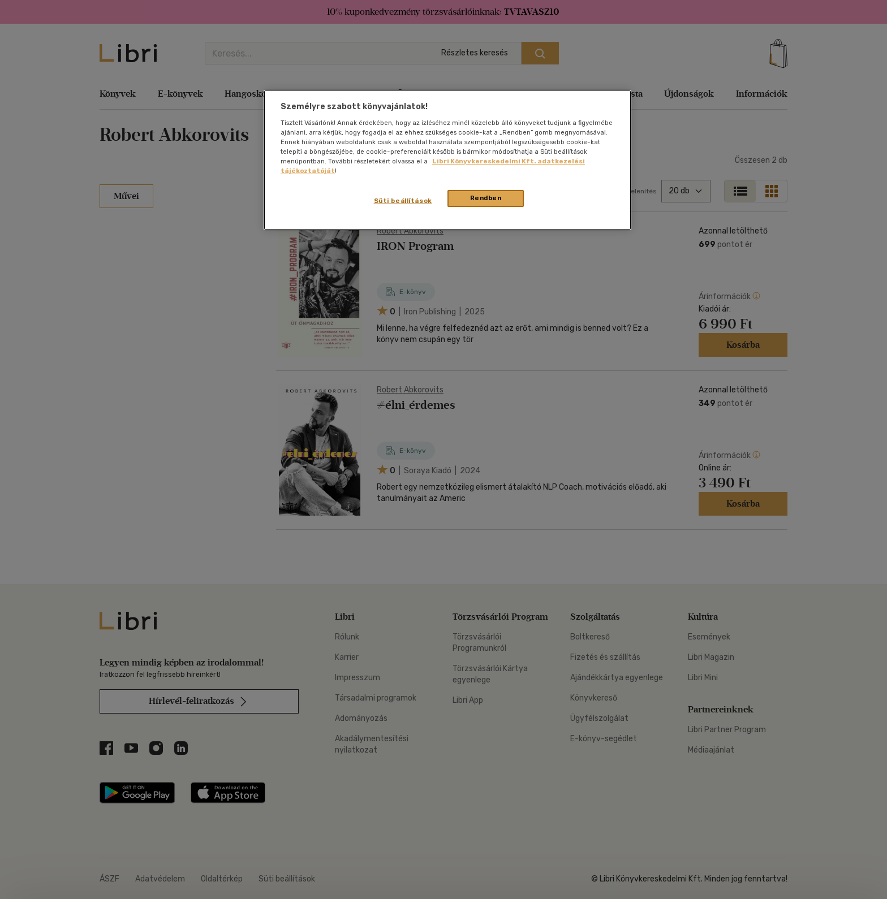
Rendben (486, 198)
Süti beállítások (403, 201)
